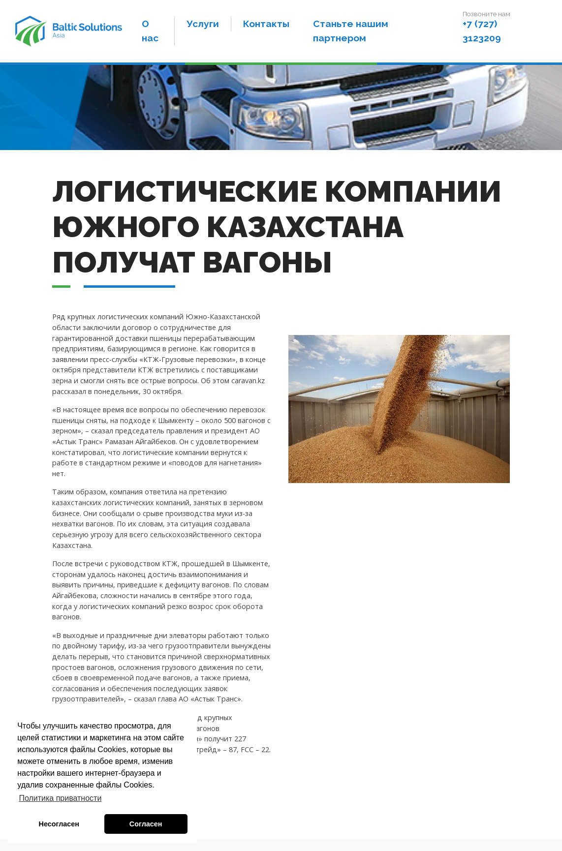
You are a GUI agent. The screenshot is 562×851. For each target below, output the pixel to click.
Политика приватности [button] (60, 798)
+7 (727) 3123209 (483, 34)
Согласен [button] (145, 824)
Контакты (270, 27)
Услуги (206, 27)
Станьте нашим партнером (354, 34)
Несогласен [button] (59, 824)
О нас (156, 34)
